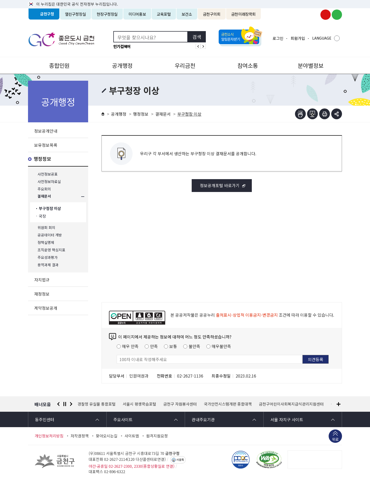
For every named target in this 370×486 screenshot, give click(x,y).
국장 (42, 216)
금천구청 (47, 14)
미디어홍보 (137, 14)
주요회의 (44, 189)
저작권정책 (80, 436)
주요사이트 (123, 419)
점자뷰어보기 (300, 113)
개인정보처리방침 (49, 436)
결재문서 (44, 196)
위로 (335, 440)
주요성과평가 (48, 257)
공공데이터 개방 (50, 235)
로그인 (278, 38)
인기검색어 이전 (198, 46)
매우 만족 (130, 346)
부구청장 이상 (50, 208)
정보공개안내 (45, 131)
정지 (64, 404)
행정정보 (42, 159)
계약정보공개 (45, 308)
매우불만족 (221, 346)
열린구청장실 (75, 14)
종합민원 (59, 65)
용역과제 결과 (48, 265)
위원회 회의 (46, 227)
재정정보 (42, 294)
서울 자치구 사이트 (286, 419)
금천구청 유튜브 (325, 15)
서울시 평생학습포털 (139, 404)
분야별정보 (310, 65)
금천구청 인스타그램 (314, 15)
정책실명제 (46, 242)
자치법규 (42, 280)
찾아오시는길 (106, 436)
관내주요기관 (203, 419)
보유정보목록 (45, 145)
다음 (71, 404)
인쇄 (324, 113)
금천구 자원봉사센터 (180, 404)
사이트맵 (132, 436)
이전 (58, 404)
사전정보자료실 (49, 181)
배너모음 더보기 (338, 404)
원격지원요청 (157, 436)
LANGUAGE (321, 38)
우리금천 (185, 65)
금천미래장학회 (243, 14)
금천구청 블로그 (337, 15)
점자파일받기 (312, 113)
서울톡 (180, 460)
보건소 (187, 14)
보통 (173, 346)
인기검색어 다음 (203, 46)
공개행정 (122, 65)
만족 (154, 346)
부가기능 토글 (336, 113)
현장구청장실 (107, 14)
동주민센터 (44, 419)
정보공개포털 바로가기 (219, 185)
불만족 (194, 346)
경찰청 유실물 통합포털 (97, 404)
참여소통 (247, 65)
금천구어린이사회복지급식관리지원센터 (291, 404)
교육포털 (164, 14)
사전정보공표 (48, 174)
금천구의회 (211, 14)
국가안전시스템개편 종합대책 (228, 404)
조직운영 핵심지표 (51, 250)
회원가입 (298, 38)
